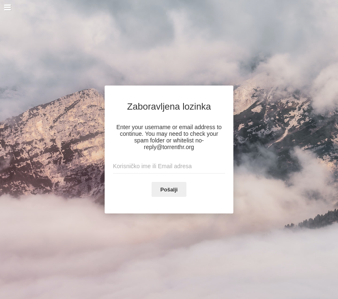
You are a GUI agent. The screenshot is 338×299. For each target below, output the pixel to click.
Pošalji (169, 189)
